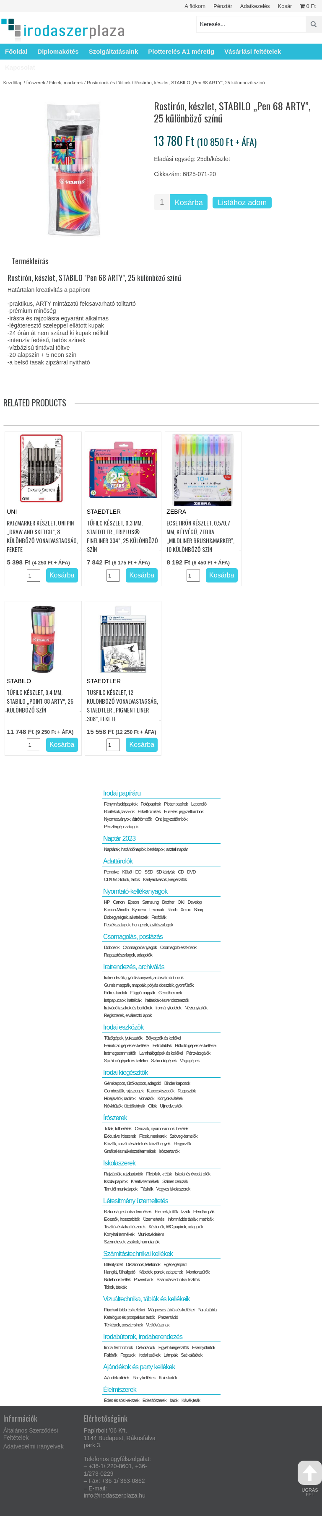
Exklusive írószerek (120, 1136)
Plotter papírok (176, 803)
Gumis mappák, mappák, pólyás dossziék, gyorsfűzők (148, 985)
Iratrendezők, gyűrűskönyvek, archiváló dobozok (143, 977)
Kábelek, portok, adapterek (160, 1271)
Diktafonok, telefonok (143, 1264)
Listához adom (242, 202)
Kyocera (139, 909)
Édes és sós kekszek (121, 1400)
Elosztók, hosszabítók (122, 1219)
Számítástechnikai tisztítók (178, 1279)
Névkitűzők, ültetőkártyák (124, 1105)
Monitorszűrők (198, 1271)
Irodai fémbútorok (118, 1347)
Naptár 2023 (119, 838)
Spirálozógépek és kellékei (126, 1060)
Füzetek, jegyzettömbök (183, 811)
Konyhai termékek (119, 1234)
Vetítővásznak (157, 1324)
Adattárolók (117, 861)
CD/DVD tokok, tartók (122, 879)
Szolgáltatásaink (113, 51)
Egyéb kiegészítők (173, 1347)
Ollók (152, 1105)
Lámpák (170, 1354)
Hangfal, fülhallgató (119, 1271)
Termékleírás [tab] (30, 260)
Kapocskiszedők (160, 1090)
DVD (191, 871)
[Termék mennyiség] (162, 202)
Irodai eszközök (123, 1027)
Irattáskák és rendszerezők (167, 1000)
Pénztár (222, 6)
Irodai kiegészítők (125, 1072)
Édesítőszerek (154, 1400)
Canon (118, 902)
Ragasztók (186, 1090)
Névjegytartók (195, 1007)
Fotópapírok (151, 803)
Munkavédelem (151, 1234)
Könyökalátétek (170, 1098)
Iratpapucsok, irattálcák (122, 1000)
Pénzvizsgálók (198, 1053)
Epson (133, 902)
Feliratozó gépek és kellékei (126, 1045)
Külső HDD (131, 871)
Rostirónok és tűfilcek (109, 82)
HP (106, 902)
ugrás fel (310, 1479)
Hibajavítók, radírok (119, 1098)
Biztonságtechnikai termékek (127, 1211)
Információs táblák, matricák (190, 1219)
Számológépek (164, 1060)
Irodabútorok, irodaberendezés (142, 1336)
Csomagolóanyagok (139, 947)
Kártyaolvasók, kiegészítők (165, 879)
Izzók (185, 1211)
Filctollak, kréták (158, 1173)
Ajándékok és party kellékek (139, 1366)
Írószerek (35, 82)
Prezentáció (168, 1317)
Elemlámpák (204, 1211)
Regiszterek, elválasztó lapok (127, 1015)
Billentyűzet (113, 1264)
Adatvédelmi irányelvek (33, 1446)
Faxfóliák (158, 917)
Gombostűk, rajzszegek (123, 1090)
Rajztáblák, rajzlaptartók (123, 1173)
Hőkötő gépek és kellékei (195, 1045)
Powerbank (143, 1279)
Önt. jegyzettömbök (171, 819)
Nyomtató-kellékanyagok (135, 891)
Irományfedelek (168, 1007)
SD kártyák (165, 871)
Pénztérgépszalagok (121, 826)
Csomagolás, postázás (133, 936)
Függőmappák (142, 992)
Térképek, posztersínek (123, 1324)
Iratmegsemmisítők (120, 1053)
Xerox (185, 909)
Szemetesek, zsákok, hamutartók (131, 1241)
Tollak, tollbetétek (117, 1128)
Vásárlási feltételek (252, 51)
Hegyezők (182, 1143)
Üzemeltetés (153, 1219)
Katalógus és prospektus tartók (129, 1317)
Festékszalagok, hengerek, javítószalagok (138, 924)
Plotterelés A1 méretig (181, 51)
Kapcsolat (20, 67)
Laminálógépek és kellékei (161, 1053)
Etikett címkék (149, 811)
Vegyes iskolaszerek (173, 1188)
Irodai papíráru (121, 793)
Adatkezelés (255, 6)
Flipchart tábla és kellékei (124, 1309)
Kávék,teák (191, 1400)
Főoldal (16, 51)
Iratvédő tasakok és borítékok (128, 1007)
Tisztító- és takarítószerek (124, 1226)
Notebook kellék (117, 1279)
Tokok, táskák (115, 1287)
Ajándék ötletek (116, 1377)
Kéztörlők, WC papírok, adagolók (176, 1226)
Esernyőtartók (203, 1347)
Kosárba (189, 202)
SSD (149, 871)
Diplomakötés (57, 51)
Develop (194, 902)
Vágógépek (190, 1060)
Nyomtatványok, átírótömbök (128, 819)
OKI (180, 902)
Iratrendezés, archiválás (133, 966)
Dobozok (111, 947)
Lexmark (156, 909)
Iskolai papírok (115, 1181)
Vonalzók (146, 1098)
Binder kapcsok (177, 1083)
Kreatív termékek (145, 1181)
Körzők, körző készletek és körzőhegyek (137, 1143)
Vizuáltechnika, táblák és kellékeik (146, 1299)
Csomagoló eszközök (178, 947)
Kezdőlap (13, 82)
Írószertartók (169, 1151)
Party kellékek (143, 1377)
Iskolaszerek (119, 1163)
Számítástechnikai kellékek (138, 1253)
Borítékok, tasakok (119, 811)
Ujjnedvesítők (171, 1105)
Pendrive (111, 871)
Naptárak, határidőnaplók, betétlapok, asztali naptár (145, 849)
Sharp (199, 909)
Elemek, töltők (166, 1211)
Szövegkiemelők (183, 1136)
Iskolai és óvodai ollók (192, 1173)
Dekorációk (145, 1347)
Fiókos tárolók (115, 992)
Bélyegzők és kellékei (163, 1037)
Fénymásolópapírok (121, 803)
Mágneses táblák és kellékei (171, 1309)
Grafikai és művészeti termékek (130, 1151)
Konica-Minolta (116, 909)
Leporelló (198, 803)
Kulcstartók (168, 1377)
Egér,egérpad (175, 1264)
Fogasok (127, 1354)
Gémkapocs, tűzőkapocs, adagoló (132, 1083)
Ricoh (172, 909)
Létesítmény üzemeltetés (135, 1200)
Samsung (150, 902)
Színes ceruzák (175, 1181)
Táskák (146, 1188)
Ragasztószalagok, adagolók (128, 954)
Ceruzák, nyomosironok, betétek (161, 1128)
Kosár (285, 6)
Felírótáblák (162, 1045)
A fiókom (194, 6)
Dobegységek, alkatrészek (126, 917)
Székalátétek (191, 1354)
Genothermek (170, 992)
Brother (168, 902)
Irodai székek (149, 1354)
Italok (173, 1400)
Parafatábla (206, 1309)
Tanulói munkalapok (120, 1188)
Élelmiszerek (119, 1389)
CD (181, 871)
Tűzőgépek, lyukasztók (123, 1037)
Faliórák (110, 1354)
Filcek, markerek (66, 82)
